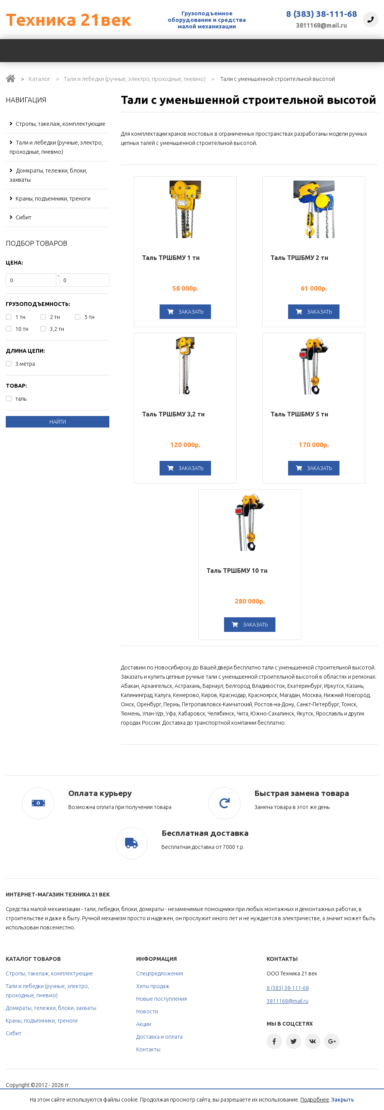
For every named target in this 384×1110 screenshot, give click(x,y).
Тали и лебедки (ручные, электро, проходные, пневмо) (135, 79)
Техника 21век (68, 19)
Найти (57, 422)
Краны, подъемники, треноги (50, 198)
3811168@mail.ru (321, 25)
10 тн (21, 329)
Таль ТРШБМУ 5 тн (299, 414)
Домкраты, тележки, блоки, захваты (48, 175)
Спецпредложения (159, 973)
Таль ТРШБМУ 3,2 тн (173, 414)
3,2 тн (57, 329)
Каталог (39, 79)
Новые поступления (161, 999)
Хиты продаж (153, 986)
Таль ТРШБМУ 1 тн (171, 257)
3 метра (25, 364)
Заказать (185, 312)
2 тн (55, 317)
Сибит (20, 217)
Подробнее (314, 1100)
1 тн (20, 317)
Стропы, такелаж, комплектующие (57, 123)
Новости (147, 1011)
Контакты (148, 1049)
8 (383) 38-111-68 (321, 14)
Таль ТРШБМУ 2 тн (299, 257)
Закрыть (342, 1100)
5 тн (89, 317)
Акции (143, 1024)
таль (20, 399)
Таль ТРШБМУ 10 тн (237, 570)
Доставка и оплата (159, 1037)
